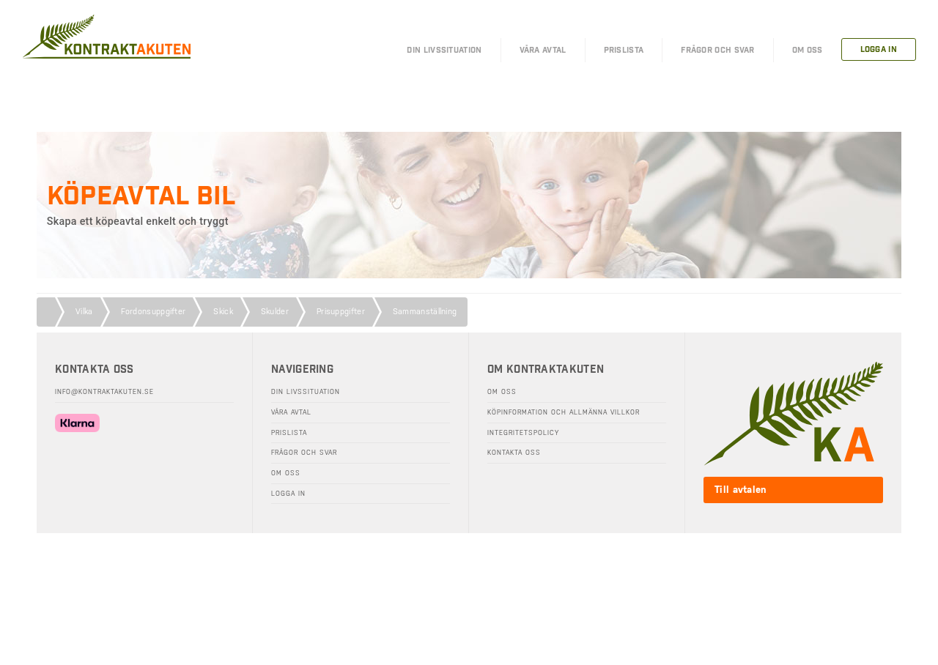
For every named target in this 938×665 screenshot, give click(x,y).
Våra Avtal (543, 50)
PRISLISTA (624, 50)
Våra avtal (291, 412)
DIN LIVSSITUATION (444, 50)
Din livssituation (305, 391)
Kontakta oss (514, 452)
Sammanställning (425, 311)
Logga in (288, 493)
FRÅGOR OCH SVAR (718, 50)
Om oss (285, 473)
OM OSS (807, 50)
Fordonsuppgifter (153, 311)
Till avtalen (740, 489)
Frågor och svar (304, 452)
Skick (223, 311)
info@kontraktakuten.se (104, 391)
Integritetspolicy (523, 432)
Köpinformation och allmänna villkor (563, 412)
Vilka (84, 311)
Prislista (289, 432)
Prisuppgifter (341, 311)
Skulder (275, 311)
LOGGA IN (878, 49)
